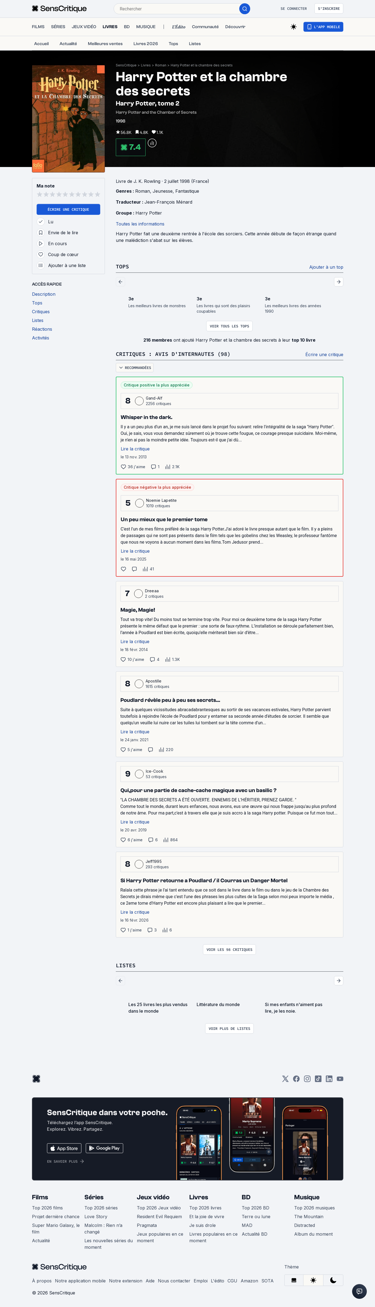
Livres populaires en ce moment (213, 1237)
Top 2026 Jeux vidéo (159, 1208)
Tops (122, 266)
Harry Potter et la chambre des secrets (202, 65)
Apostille (154, 681)
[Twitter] (285, 1080)
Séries (94, 1197)
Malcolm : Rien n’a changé (103, 1229)
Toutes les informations (140, 224)
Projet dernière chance (55, 1216)
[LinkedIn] (329, 1080)
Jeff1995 (154, 861)
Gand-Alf (154, 398)
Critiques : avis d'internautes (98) (173, 353)
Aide (150, 1280)
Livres (146, 65)
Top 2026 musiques (314, 1208)
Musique (307, 1197)
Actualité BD (254, 1234)
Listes (125, 965)
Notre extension (125, 1280)
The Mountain (308, 1216)
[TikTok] (318, 1080)
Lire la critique (135, 449)
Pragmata (147, 1225)
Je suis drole (202, 1225)
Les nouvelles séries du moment (108, 1244)
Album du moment (313, 1234)
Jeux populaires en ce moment (160, 1237)
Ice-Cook (155, 771)
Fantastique (187, 191)
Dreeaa (152, 590)
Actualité (41, 1240)
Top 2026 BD (255, 1208)
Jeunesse (163, 191)
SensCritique (126, 65)
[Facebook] (296, 1080)
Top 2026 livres (205, 1208)
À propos (42, 1280)
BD (246, 1197)
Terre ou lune (256, 1216)
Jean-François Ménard (168, 202)
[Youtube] (340, 1080)
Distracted (304, 1225)
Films (40, 1197)
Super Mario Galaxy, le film (56, 1229)
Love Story (95, 1216)
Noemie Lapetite (161, 500)
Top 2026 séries (101, 1208)
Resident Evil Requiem (159, 1216)
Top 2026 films (47, 1208)
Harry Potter (148, 213)
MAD (247, 1225)
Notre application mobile (80, 1280)
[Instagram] (307, 1080)
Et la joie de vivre (206, 1216)
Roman (160, 65)
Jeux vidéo (153, 1197)
